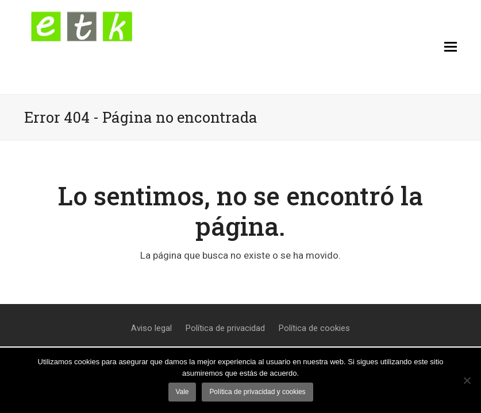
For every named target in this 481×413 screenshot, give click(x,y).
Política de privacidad (225, 328)
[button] (450, 47)
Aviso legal (151, 328)
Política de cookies (314, 328)
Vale (181, 392)
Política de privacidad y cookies (257, 392)
